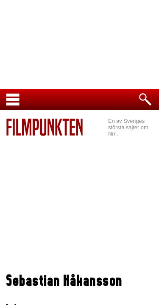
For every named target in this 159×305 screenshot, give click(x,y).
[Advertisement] (79, 206)
